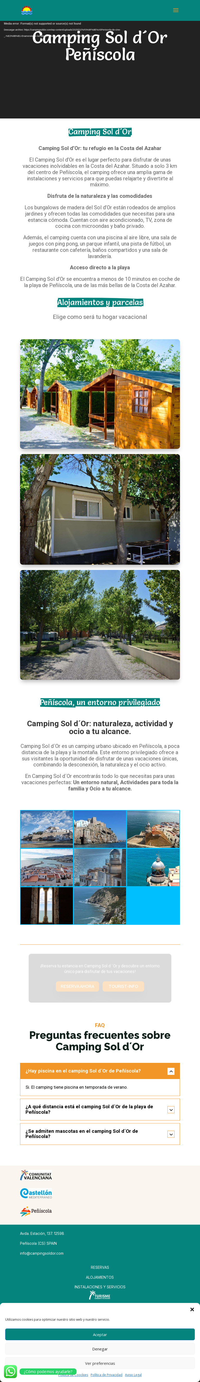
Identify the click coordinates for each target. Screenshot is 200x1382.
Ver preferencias (100, 1363)
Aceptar (100, 1334)
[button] (192, 1309)
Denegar (100, 1348)
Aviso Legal (133, 1375)
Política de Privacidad (106, 1375)
